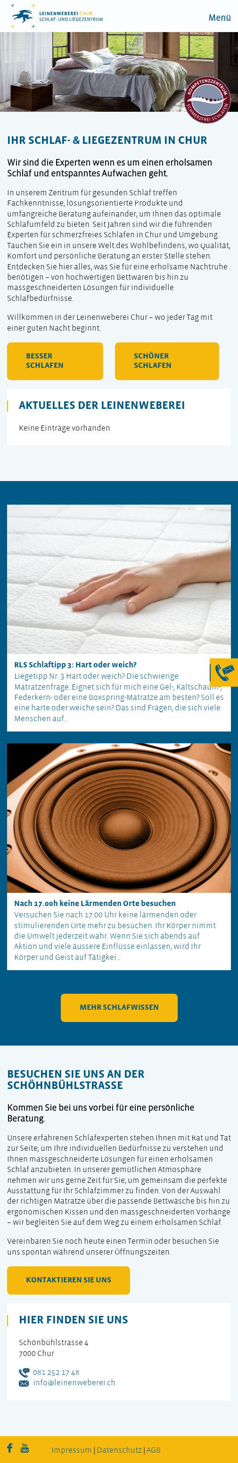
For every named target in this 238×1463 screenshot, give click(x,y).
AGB (154, 1450)
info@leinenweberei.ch (74, 1383)
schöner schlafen (153, 361)
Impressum (71, 1450)
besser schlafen (45, 361)
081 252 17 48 (56, 1373)
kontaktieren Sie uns (68, 1280)
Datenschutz (119, 1450)
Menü (219, 18)
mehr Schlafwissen (119, 1008)
